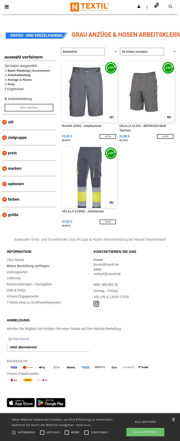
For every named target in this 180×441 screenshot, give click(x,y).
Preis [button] (12, 153)
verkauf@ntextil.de (107, 274)
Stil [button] (10, 122)
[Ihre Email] (31, 339)
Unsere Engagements (22, 296)
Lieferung (13, 278)
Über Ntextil (15, 260)
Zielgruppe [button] (17, 138)
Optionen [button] (16, 184)
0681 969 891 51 (106, 285)
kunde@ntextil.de (106, 264)
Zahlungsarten (17, 272)
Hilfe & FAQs (16, 290)
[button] (139, 6)
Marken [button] (14, 168)
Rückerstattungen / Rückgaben (29, 284)
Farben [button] (13, 199)
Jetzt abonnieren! (23, 347)
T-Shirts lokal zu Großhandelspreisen (34, 302)
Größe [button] (13, 215)
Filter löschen (29, 107)
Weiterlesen (83, 425)
